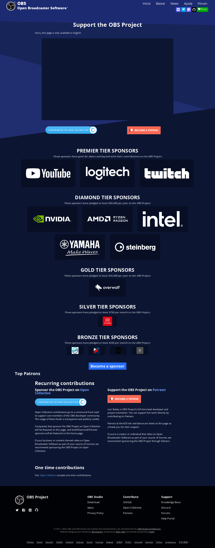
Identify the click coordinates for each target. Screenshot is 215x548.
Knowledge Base (171, 502)
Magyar (109, 542)
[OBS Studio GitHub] (194, 9)
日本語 (119, 542)
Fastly (151, 531)
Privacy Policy (95, 513)
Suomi (89, 542)
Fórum (202, 4)
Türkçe (159, 542)
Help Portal (168, 518)
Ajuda (188, 4)
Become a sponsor (107, 366)
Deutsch (49, 542)
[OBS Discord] (178, 9)
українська (170, 542)
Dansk (39, 542)
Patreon (159, 389)
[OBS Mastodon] (188, 9)
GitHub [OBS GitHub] (127, 502)
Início (147, 4)
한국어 (128, 542)
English (59, 542)
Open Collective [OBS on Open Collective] (132, 507)
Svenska (149, 542)
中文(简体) (183, 542)
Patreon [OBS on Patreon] (128, 513)
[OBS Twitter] (183, 9)
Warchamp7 (97, 531)
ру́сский (138, 542)
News (175, 4)
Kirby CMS (120, 531)
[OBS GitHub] (36, 510)
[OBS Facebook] (23, 510)
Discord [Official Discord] (166, 507)
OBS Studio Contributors (149, 528)
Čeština (30, 542)
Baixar (160, 4)
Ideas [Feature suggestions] (90, 507)
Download (93, 502)
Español (69, 542)
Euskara (80, 542)
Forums (165, 513)
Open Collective (48, 475)
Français (99, 542)
